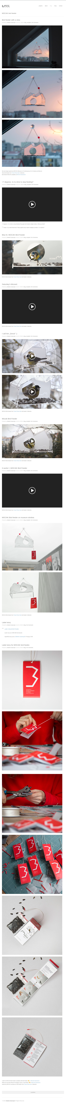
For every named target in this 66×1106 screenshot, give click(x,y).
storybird (29, 22)
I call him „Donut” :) (9, 334)
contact (60, 5)
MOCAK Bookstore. (36, 1082)
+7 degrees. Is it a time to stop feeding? (17, 182)
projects (40, 5)
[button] (32, 204)
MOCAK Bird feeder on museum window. (18, 517)
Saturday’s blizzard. (10, 284)
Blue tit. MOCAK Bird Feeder (13, 235)
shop (55, 5)
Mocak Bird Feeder (9, 419)
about (46, 5)
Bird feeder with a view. (11, 20)
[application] (32, 204)
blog (51, 5)
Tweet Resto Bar (16, 173)
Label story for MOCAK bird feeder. (16, 645)
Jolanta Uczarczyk (11, 22)
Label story (6, 622)
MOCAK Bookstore (21, 174)
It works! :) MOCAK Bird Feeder (14, 468)
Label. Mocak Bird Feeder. (12, 629)
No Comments (35, 22)
